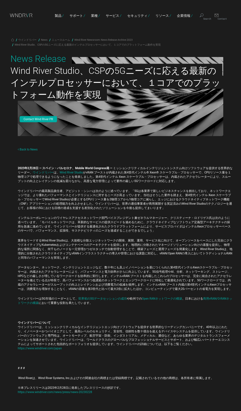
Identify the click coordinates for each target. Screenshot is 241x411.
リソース (163, 15)
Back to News (28, 149)
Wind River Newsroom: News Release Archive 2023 (103, 39)
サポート (77, 15)
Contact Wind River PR (38, 119)
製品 (59, 15)
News (44, 39)
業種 (95, 15)
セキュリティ (138, 15)
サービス (113, 15)
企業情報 (184, 15)
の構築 (177, 298)
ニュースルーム (61, 39)
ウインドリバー (27, 39)
